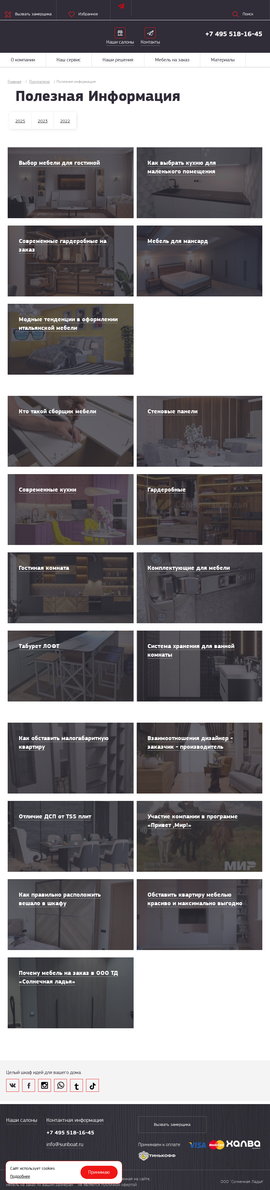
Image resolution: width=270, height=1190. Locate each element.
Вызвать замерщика (169, 1124)
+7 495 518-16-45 (233, 33)
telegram (76, 1085)
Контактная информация (75, 1120)
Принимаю (99, 1172)
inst (44, 1085)
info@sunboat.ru (64, 1144)
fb (28, 1085)
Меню (257, 59)
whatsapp (60, 1085)
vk (12, 1085)
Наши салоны (21, 1120)
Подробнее (20, 1176)
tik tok (92, 1085)
